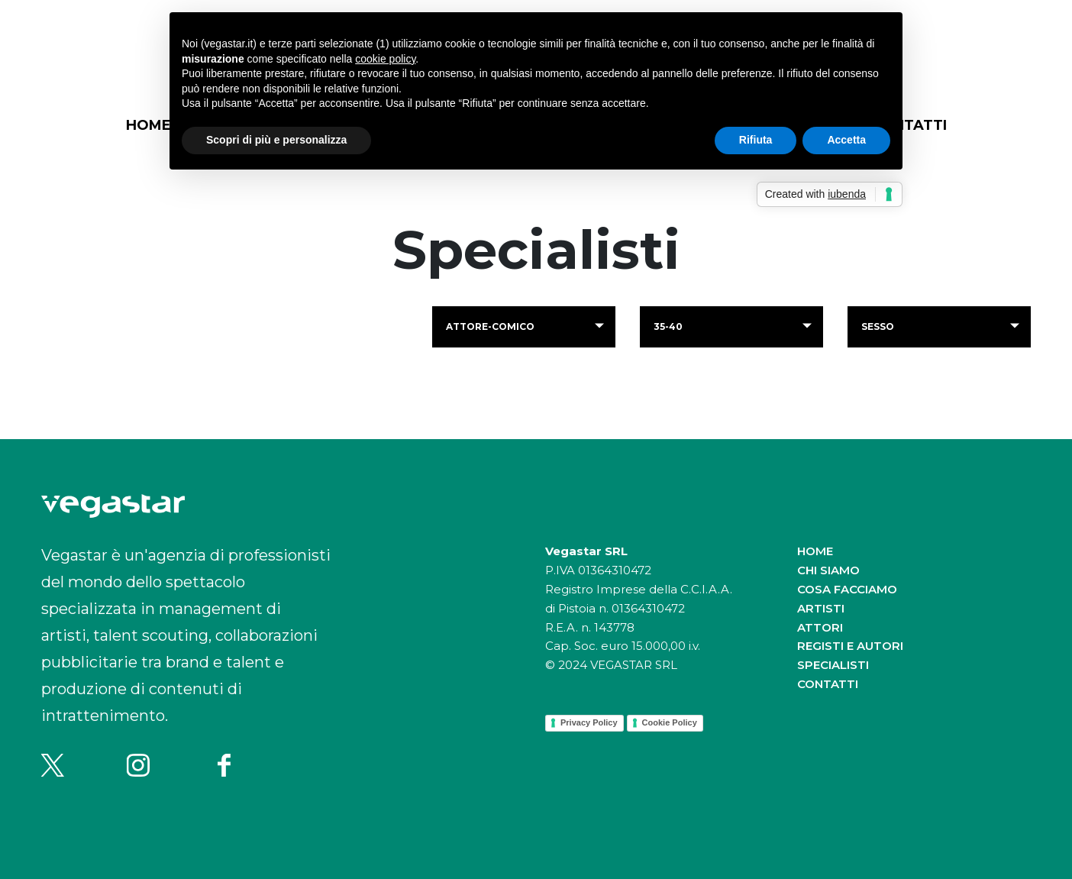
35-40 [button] (668, 326)
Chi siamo (828, 570)
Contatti (827, 684)
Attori (820, 627)
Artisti (820, 608)
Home (148, 125)
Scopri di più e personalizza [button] (276, 140)
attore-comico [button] (490, 326)
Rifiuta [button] (756, 140)
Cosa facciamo (847, 589)
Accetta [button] (846, 140)
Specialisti (833, 665)
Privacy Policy (589, 722)
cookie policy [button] (385, 59)
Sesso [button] (877, 326)
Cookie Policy (669, 722)
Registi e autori (850, 645)
